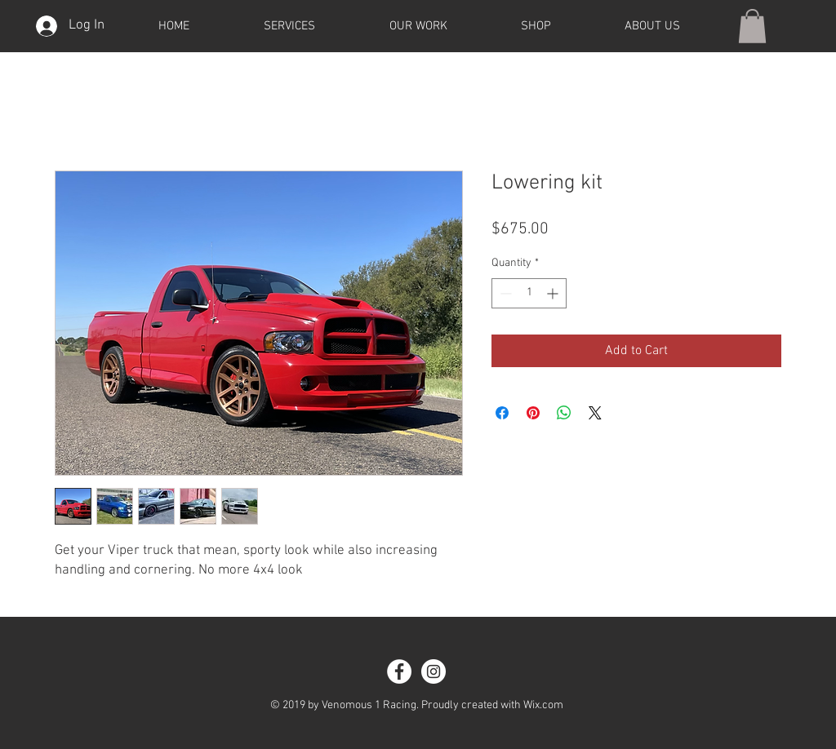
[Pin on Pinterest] (533, 413)
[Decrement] (504, 293)
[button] (752, 26)
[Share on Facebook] (502, 413)
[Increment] (554, 293)
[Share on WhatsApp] (564, 413)
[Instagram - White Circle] (433, 671)
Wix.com (543, 705)
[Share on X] (595, 413)
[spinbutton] (529, 293)
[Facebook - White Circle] (399, 671)
